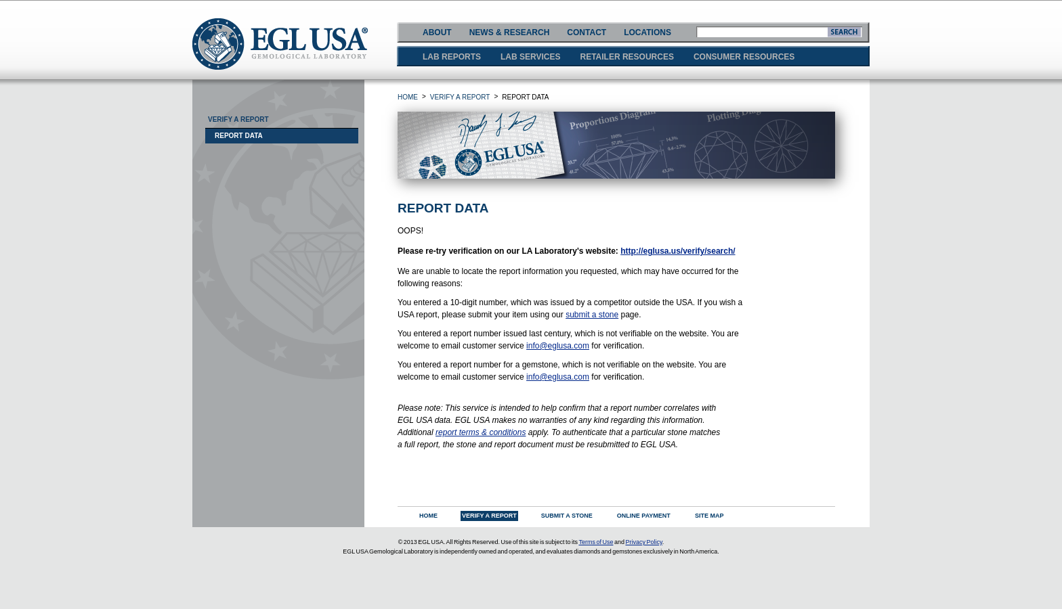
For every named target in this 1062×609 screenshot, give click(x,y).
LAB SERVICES (530, 57)
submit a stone (592, 314)
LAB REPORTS (452, 57)
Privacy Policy (643, 542)
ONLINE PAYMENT (644, 515)
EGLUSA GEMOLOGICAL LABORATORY (280, 44)
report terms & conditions (481, 432)
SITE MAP (709, 515)
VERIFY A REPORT (460, 97)
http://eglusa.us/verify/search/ (677, 251)
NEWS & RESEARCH (509, 32)
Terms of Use (595, 542)
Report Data (239, 135)
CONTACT (586, 32)
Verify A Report (238, 119)
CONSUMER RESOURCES (744, 57)
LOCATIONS (647, 32)
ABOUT (437, 32)
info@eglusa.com (557, 346)
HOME (408, 97)
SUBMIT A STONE (567, 515)
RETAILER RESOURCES (626, 57)
